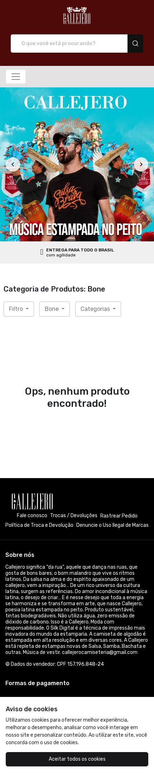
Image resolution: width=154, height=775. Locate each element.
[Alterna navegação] (16, 76)
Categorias (96, 308)
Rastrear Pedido (119, 516)
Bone (52, 308)
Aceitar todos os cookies (77, 759)
